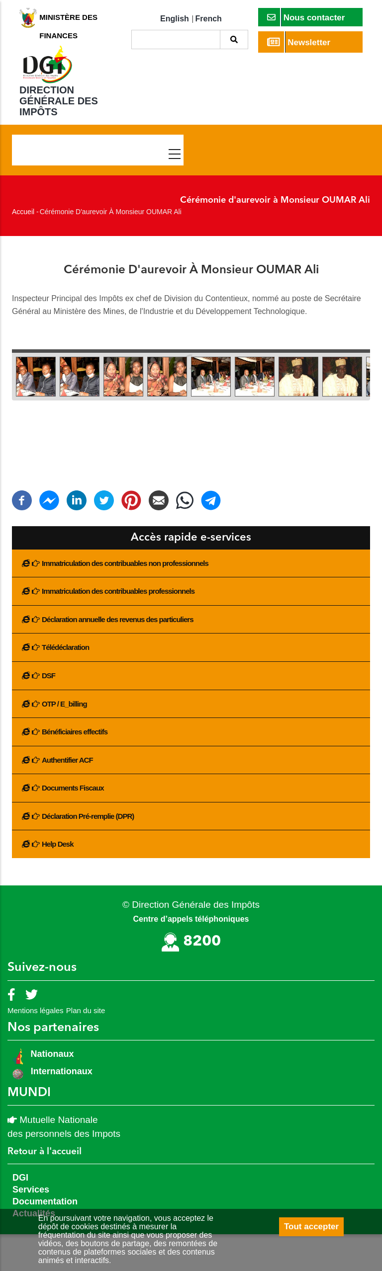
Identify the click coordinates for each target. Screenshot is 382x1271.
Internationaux (62, 1071)
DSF (48, 675)
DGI (20, 1178)
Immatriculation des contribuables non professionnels (125, 563)
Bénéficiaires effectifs (74, 731)
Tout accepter (311, 1226)
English (174, 18)
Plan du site (85, 1010)
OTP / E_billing (64, 704)
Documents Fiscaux (73, 788)
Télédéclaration (65, 647)
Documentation (45, 1201)
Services (30, 1189)
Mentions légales (35, 1010)
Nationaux (51, 1054)
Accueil (23, 212)
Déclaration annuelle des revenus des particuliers (117, 619)
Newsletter (299, 42)
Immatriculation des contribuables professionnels (118, 591)
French (208, 18)
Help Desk (58, 844)
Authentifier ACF (67, 760)
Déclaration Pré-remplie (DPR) (88, 816)
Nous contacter (306, 17)
